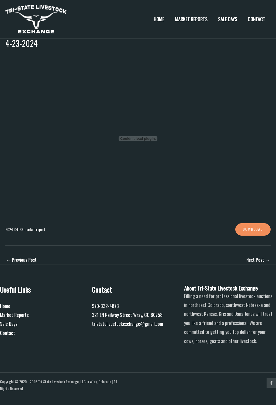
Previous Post (21, 259)
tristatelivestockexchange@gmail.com (127, 323)
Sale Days (229, 19)
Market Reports (193, 19)
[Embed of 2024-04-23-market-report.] (138, 138)
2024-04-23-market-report (26, 229)
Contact (257, 19)
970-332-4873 (105, 305)
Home (162, 19)
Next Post (258, 259)
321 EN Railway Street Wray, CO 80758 (127, 315)
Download (252, 229)
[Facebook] (271, 383)
